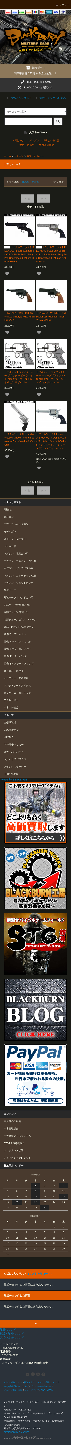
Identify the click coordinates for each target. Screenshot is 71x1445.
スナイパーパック (13, 752)
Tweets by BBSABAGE (13, 779)
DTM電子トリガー (14, 744)
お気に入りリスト (18, 97)
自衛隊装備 (10, 722)
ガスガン (19, 156)
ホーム (7, 156)
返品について (51, 1382)
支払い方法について (13, 1382)
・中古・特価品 (25, 145)
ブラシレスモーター (15, 766)
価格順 (25, 182)
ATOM (50, 1390)
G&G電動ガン (11, 730)
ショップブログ (31, 1390)
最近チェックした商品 (50, 97)
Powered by (27, 1438)
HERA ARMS (11, 774)
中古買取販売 (11, 1128)
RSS (43, 1390)
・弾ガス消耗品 (50, 140)
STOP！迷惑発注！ (14, 1143)
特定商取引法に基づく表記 (16, 1386)
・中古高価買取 (45, 145)
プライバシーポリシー (40, 1386)
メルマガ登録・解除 (13, 1390)
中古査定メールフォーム (17, 1136)
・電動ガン (18, 140)
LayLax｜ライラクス (15, 759)
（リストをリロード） (40, 1273)
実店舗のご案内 (12, 1121)
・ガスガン (33, 140)
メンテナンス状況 (13, 1150)
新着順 (35, 182)
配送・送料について (33, 1382)
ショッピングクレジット (17, 1158)
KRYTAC (8, 737)
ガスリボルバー (35, 156)
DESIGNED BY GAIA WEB (16, 1432)
